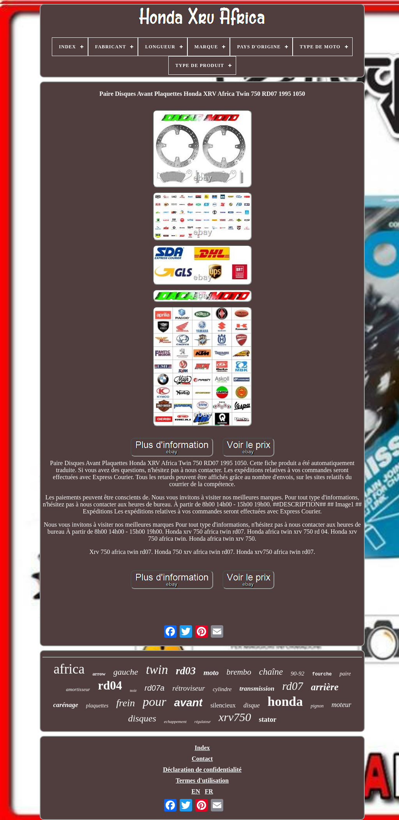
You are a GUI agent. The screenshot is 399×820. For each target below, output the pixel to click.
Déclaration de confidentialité (202, 769)
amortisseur (78, 689)
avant (188, 703)
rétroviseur (188, 688)
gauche (125, 672)
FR (209, 791)
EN (195, 791)
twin (157, 670)
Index (202, 747)
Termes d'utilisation (202, 780)
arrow (99, 674)
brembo (238, 672)
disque (252, 705)
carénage (65, 705)
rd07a (154, 688)
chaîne (271, 672)
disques (142, 718)
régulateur (202, 721)
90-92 (297, 673)
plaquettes (97, 706)
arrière (325, 687)
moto (211, 672)
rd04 (110, 685)
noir (133, 690)
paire (345, 674)
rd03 (186, 671)
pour (154, 702)
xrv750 (235, 717)
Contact (202, 758)
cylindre (222, 689)
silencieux (223, 705)
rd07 (292, 686)
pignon (317, 706)
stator (267, 719)
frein (125, 703)
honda (285, 701)
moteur (341, 705)
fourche (322, 674)
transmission (257, 688)
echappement (175, 721)
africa (69, 669)
